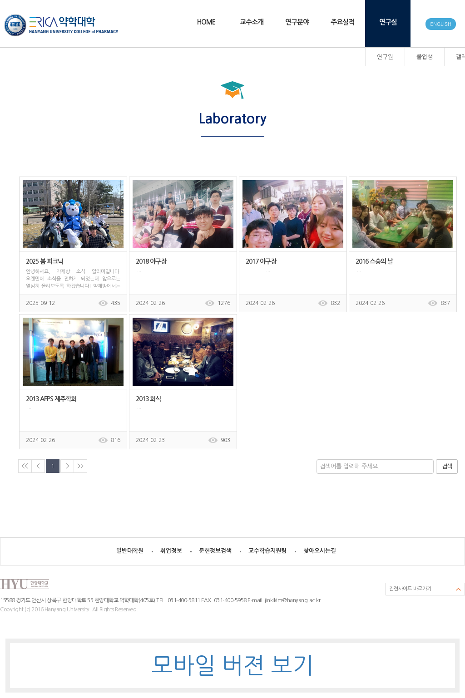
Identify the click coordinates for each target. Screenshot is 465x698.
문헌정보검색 (215, 551)
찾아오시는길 (319, 551)
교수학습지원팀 (267, 551)
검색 (447, 466)
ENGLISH (440, 23)
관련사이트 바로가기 (410, 588)
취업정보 (171, 551)
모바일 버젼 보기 (233, 665)
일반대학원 (129, 551)
